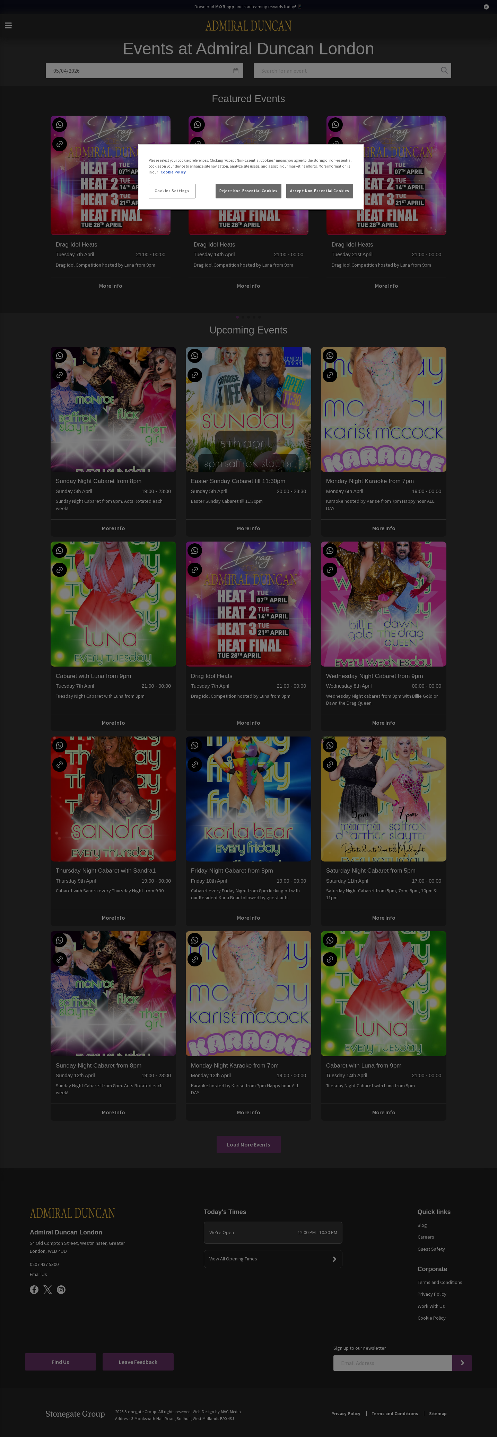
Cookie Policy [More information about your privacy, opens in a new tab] (173, 172)
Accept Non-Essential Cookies (319, 190)
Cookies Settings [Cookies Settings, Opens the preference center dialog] (172, 190)
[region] (251, 177)
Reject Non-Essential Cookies (248, 190)
